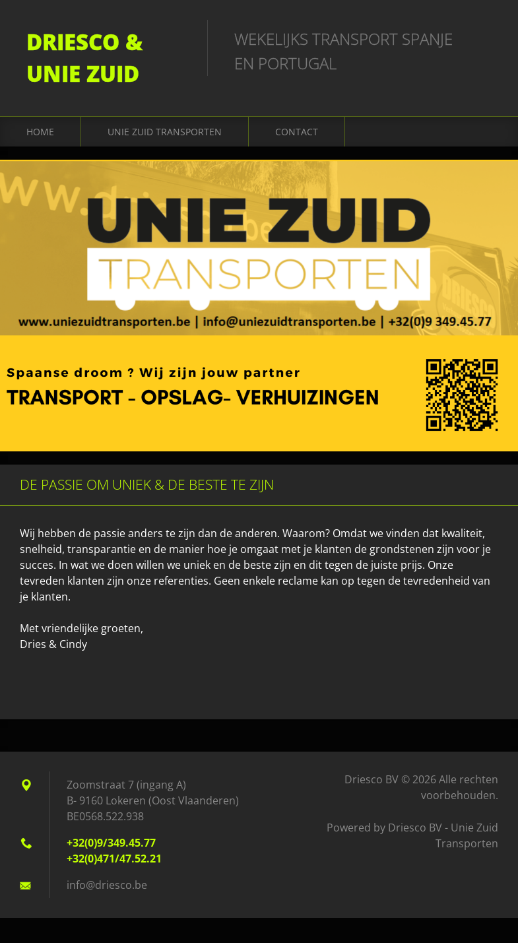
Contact (296, 131)
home (40, 131)
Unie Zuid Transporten (165, 131)
